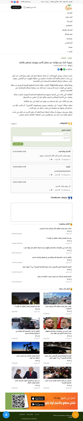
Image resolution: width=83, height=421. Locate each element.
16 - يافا (45, 2)
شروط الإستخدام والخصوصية (29, 419)
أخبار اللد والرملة (67, 30)
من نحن (37, 414)
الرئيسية (69, 13)
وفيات (70, 47)
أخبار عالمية (64, 58)
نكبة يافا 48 (68, 34)
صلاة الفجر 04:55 (26, 2)
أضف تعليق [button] (18, 144)
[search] (29, 7)
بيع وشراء (69, 39)
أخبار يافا (69, 21)
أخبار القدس (68, 43)
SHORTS (69, 26)
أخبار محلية (69, 17)
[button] (57, 159)
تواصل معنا (30, 414)
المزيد (70, 51)
